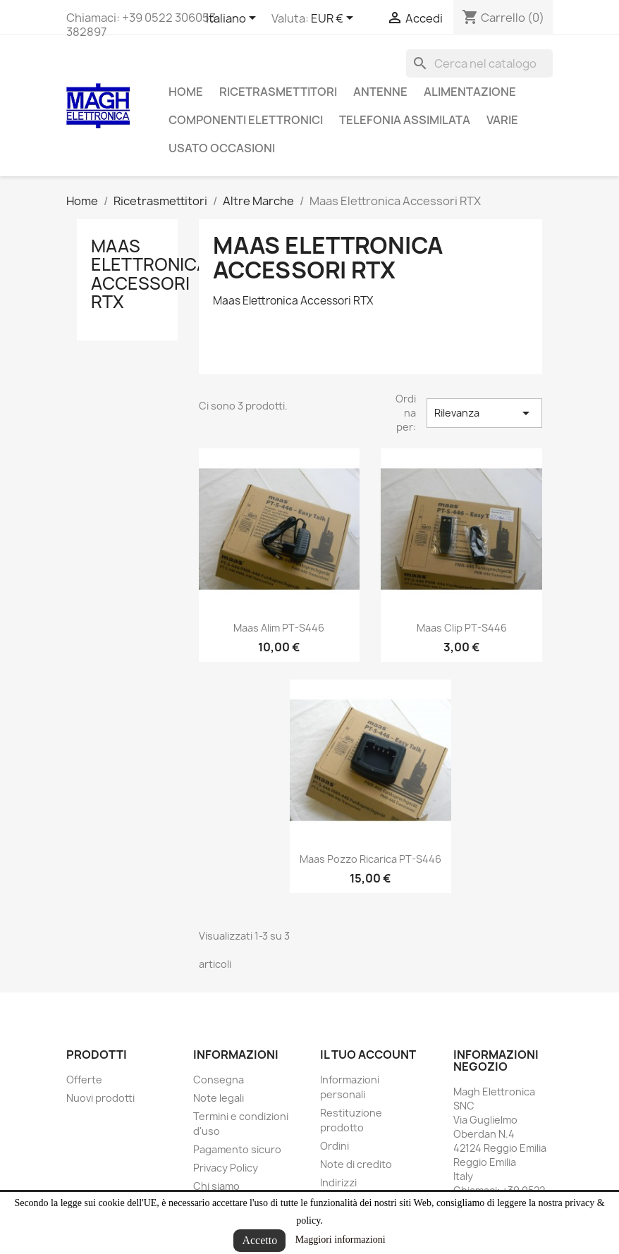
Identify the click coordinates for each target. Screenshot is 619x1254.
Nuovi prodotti (100, 1098)
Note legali (218, 1098)
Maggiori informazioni (340, 1239)
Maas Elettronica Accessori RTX (149, 274)
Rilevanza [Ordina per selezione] (484, 413)
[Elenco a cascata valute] (334, 19)
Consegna (218, 1079)
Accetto (259, 1240)
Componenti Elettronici (245, 120)
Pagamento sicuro (237, 1149)
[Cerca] (479, 63)
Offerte (84, 1079)
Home (185, 91)
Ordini (334, 1145)
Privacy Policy (225, 1167)
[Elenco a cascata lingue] (233, 19)
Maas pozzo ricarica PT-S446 (370, 859)
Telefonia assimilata (404, 120)
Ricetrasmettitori (278, 91)
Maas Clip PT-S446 (462, 627)
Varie (502, 120)
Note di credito (356, 1164)
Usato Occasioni (221, 148)
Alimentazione (470, 91)
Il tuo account (368, 1054)
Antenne (380, 91)
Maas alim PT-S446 (278, 627)
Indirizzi (338, 1182)
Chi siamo (216, 1186)
